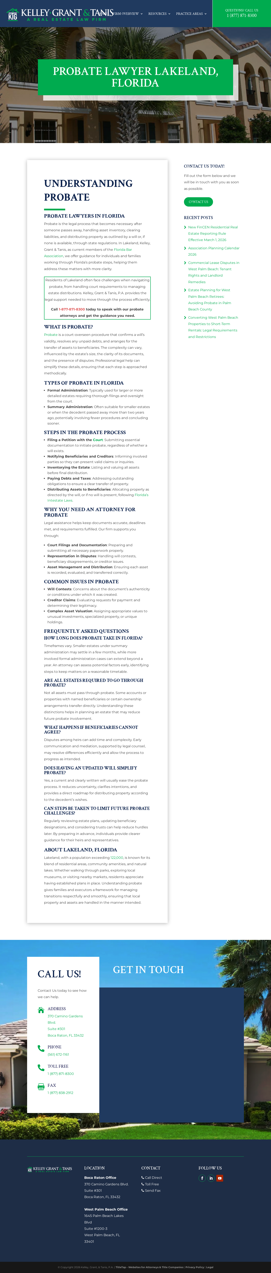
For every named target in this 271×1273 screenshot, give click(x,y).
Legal (209, 1267)
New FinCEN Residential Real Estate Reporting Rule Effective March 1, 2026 (213, 233)
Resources (157, 14)
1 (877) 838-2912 (60, 1093)
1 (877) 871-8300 (242, 16)
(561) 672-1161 (58, 1054)
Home (103, 14)
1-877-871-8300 (72, 309)
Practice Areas (189, 14)
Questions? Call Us (241, 10)
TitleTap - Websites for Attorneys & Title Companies (149, 1267)
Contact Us (199, 202)
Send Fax (151, 1191)
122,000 (117, 858)
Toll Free (150, 1184)
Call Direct (151, 1178)
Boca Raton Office (100, 1178)
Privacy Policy (194, 1267)
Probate (51, 335)
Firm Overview (126, 14)
